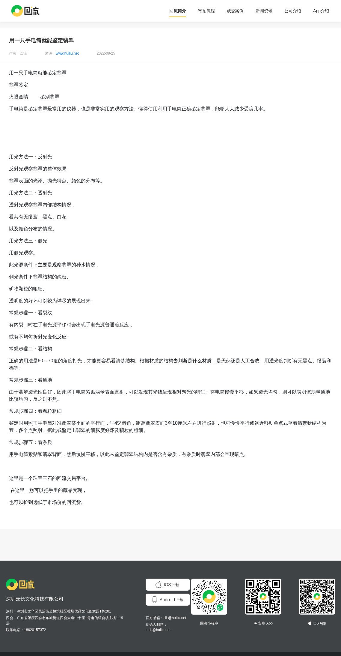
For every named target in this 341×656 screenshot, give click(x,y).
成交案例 (235, 10)
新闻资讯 (264, 10)
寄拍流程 (206, 10)
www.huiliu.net (67, 53)
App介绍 (321, 10)
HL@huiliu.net (175, 618)
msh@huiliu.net (158, 630)
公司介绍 (292, 10)
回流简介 (177, 10)
